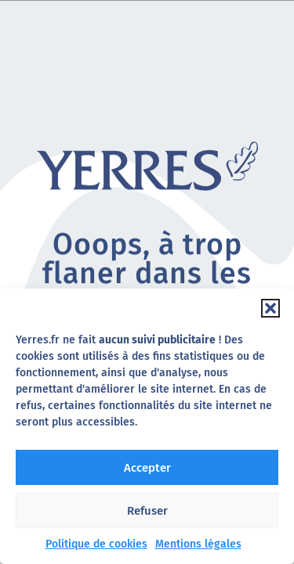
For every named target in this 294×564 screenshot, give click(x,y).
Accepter (147, 468)
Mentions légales (198, 544)
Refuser (147, 511)
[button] (270, 308)
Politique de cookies (96, 544)
